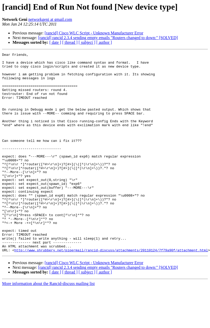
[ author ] (104, 42)
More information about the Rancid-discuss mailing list (48, 323)
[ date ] (55, 42)
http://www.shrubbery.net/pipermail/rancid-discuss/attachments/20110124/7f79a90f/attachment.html (111, 290)
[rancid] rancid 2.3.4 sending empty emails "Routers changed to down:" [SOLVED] (108, 37)
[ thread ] (70, 42)
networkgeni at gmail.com (50, 19)
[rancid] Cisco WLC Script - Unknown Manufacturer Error (94, 33)
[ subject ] (87, 42)
